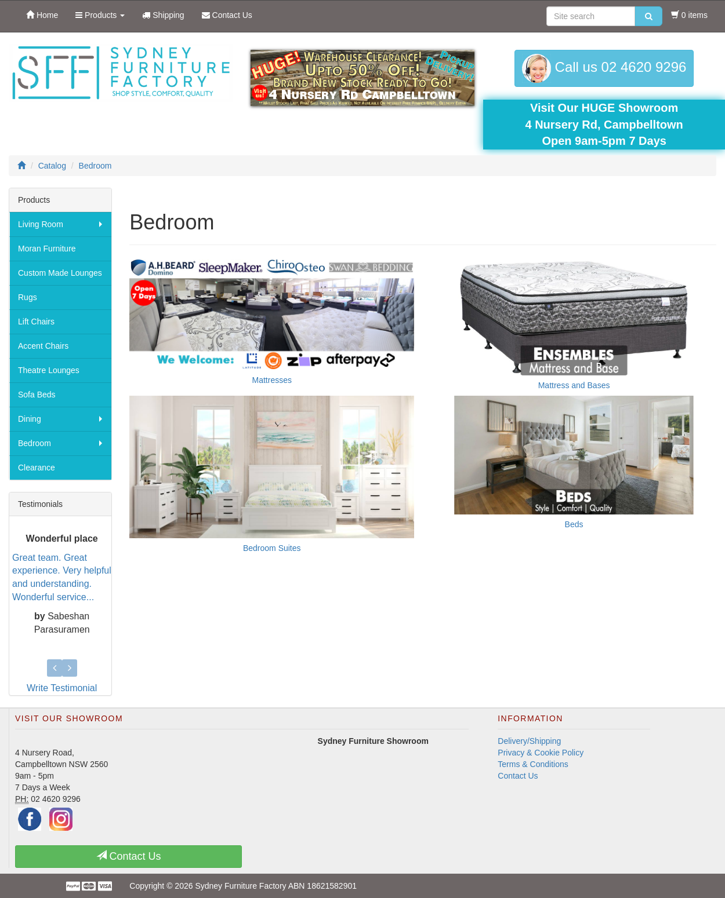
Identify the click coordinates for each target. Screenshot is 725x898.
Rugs (27, 297)
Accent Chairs (43, 346)
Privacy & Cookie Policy (540, 746)
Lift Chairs (36, 321)
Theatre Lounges (48, 370)
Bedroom (34, 443)
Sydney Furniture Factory (240, 880)
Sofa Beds (37, 394)
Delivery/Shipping (529, 735)
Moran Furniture (47, 248)
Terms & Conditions (533, 758)
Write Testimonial (62, 682)
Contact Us (518, 770)
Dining (29, 419)
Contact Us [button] (128, 850)
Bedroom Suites (272, 548)
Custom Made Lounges (60, 273)
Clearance (36, 467)
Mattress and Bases (574, 385)
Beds (574, 524)
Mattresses (272, 380)
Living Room (40, 224)
